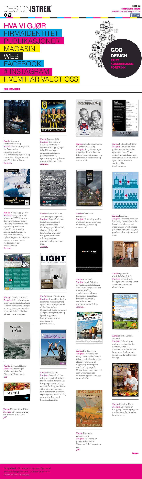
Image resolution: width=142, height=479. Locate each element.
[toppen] (135, 453)
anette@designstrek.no (129, 11)
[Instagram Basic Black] (9, 15)
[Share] (135, 15)
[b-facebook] (5, 15)
